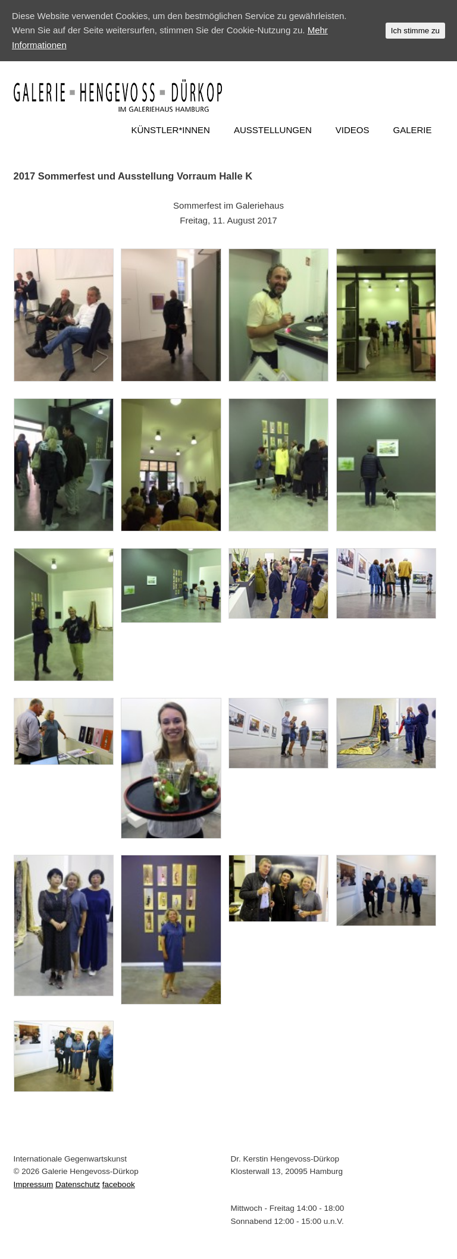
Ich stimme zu (415, 30)
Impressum (34, 1184)
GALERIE (412, 130)
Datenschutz (77, 1184)
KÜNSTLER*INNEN (170, 130)
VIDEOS (353, 130)
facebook (118, 1184)
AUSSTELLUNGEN (273, 130)
